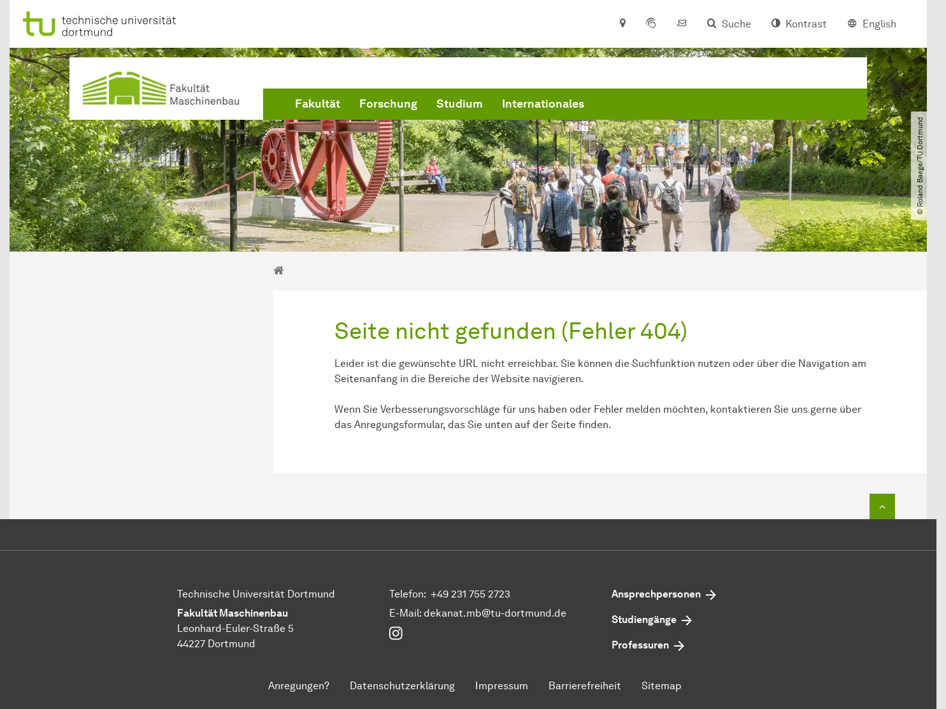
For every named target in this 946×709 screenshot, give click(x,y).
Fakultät (317, 104)
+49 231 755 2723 (470, 594)
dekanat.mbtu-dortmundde (495, 613)
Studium (459, 104)
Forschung (388, 104)
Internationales (543, 104)
